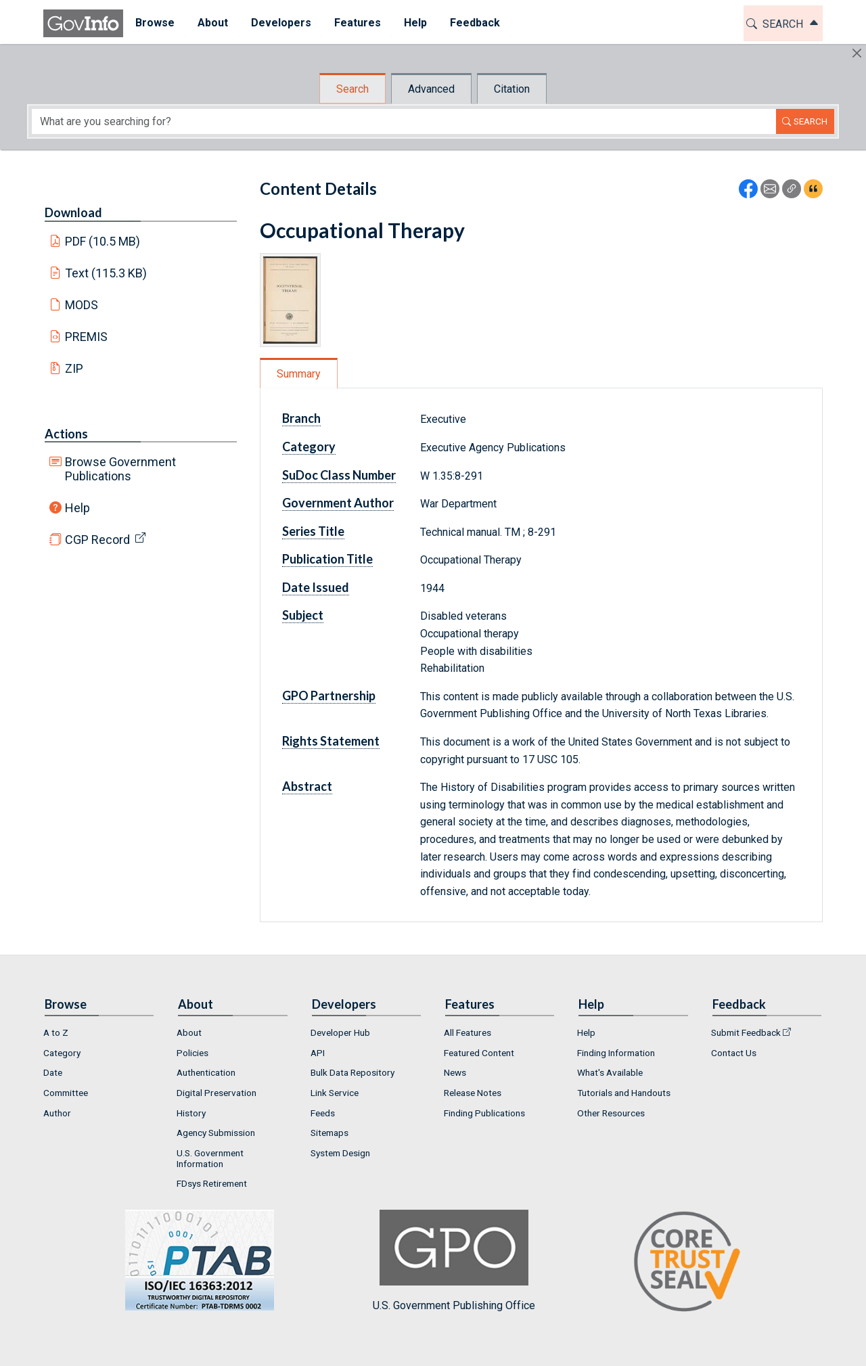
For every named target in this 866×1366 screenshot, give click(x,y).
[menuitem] (154, 23)
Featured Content (479, 1052)
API (318, 1052)
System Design (340, 1152)
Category (309, 446)
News (455, 1072)
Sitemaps (329, 1132)
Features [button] (357, 22)
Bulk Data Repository (352, 1072)
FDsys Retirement (212, 1183)
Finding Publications (484, 1113)
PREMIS (86, 336)
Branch (301, 418)
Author (57, 1113)
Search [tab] (352, 89)
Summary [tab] (299, 373)
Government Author (338, 502)
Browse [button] (154, 22)
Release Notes (472, 1092)
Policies (192, 1052)
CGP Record (97, 539)
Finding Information (616, 1052)
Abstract (307, 786)
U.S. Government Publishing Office (454, 1261)
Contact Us (733, 1052)
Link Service (335, 1092)
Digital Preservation (216, 1092)
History (191, 1113)
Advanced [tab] (431, 89)
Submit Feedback (746, 1032)
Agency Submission (216, 1132)
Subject (302, 615)
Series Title (313, 531)
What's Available (610, 1072)
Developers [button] (280, 22)
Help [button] (414, 22)
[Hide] (857, 53)
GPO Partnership (328, 695)
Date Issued (315, 587)
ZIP (74, 368)
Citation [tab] (512, 89)
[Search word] (404, 121)
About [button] (212, 22)
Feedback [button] (474, 22)
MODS (81, 305)
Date (52, 1072)
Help (77, 508)
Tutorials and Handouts (623, 1092)
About (189, 1032)
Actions (66, 433)
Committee (65, 1092)
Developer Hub (340, 1032)
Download (73, 212)
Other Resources (611, 1113)
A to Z (55, 1032)
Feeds (323, 1113)
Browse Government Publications (120, 469)
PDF (103, 241)
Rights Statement (331, 740)
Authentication (206, 1072)
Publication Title (327, 558)
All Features (467, 1032)
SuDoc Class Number (339, 475)
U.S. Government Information (210, 1158)
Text (106, 273)
